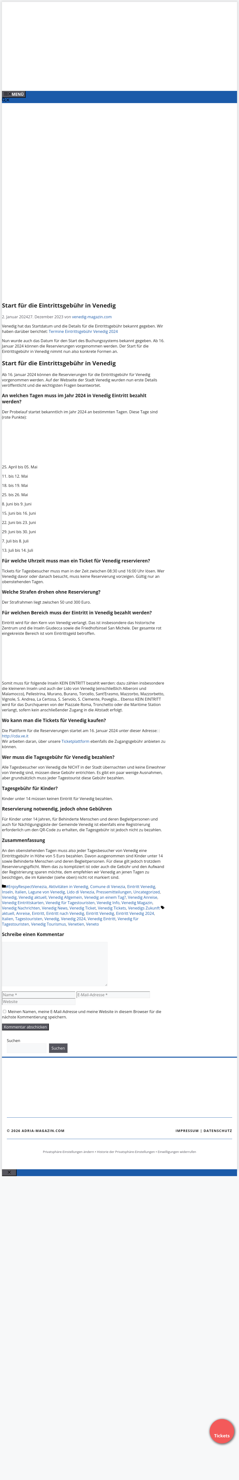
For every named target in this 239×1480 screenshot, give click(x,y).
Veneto (92, 924)
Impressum (187, 1130)
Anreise (23, 913)
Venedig (9, 897)
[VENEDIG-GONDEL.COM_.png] (101, 82)
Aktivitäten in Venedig (68, 886)
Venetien (76, 924)
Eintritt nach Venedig (65, 913)
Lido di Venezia (80, 892)
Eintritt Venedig (141, 886)
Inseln (7, 892)
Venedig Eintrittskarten (22, 902)
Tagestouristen (28, 918)
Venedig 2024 (73, 918)
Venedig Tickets (112, 908)
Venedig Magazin (136, 902)
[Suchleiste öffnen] (6, 100)
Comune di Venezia (107, 886)
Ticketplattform (76, 741)
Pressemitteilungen (113, 892)
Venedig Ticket (83, 908)
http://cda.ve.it (15, 736)
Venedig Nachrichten (21, 908)
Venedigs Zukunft (144, 908)
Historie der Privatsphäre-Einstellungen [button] (126, 1152)
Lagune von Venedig (46, 892)
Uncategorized (146, 892)
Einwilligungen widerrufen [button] (177, 1152)
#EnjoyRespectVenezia (26, 886)
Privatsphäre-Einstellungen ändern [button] (68, 1152)
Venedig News (54, 908)
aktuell (8, 913)
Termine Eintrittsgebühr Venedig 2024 (83, 331)
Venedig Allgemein (65, 897)
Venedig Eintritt (101, 918)
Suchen (13, 1040)
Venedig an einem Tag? (105, 897)
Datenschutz (218, 1130)
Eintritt (38, 913)
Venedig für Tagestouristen (70, 902)
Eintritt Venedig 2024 (135, 913)
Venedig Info (108, 902)
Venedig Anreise (142, 897)
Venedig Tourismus (48, 924)
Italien (20, 892)
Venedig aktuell (32, 897)
